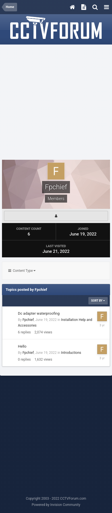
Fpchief (28, 320)
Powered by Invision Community (56, 505)
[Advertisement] (56, 102)
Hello (22, 346)
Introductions (71, 353)
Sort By (98, 300)
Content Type (22, 271)
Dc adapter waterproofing (39, 313)
